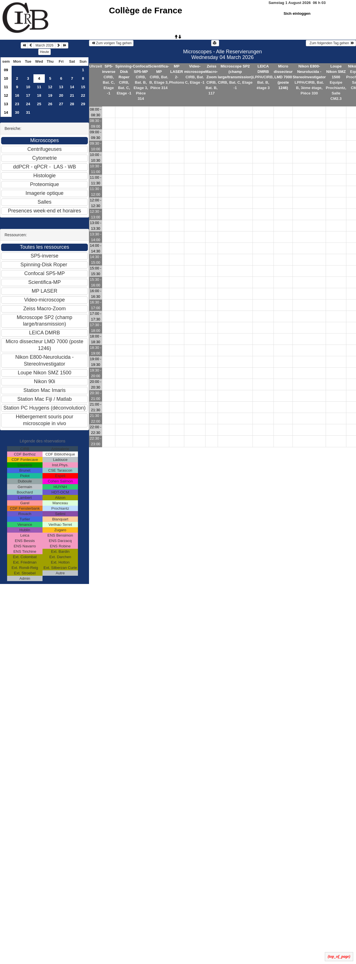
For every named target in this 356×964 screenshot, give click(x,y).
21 (72, 95)
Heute (44, 52)
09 (6, 70)
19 (50, 95)
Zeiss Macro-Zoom (211, 71)
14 (72, 87)
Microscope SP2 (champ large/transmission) (235, 71)
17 (28, 95)
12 (50, 87)
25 (39, 104)
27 (61, 104)
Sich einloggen (297, 13)
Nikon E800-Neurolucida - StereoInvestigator (309, 71)
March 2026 (44, 45)
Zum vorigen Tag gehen (111, 43)
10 (6, 78)
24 (28, 104)
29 (83, 104)
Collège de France (145, 10)
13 (61, 87)
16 (17, 95)
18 (39, 95)
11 (6, 87)
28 (72, 104)
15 (83, 87)
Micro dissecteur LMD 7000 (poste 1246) (283, 77)
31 (28, 112)
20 (61, 95)
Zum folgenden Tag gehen (331, 43)
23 (17, 104)
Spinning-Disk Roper (124, 71)
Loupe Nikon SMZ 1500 (336, 71)
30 (17, 112)
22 (83, 95)
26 (50, 104)
